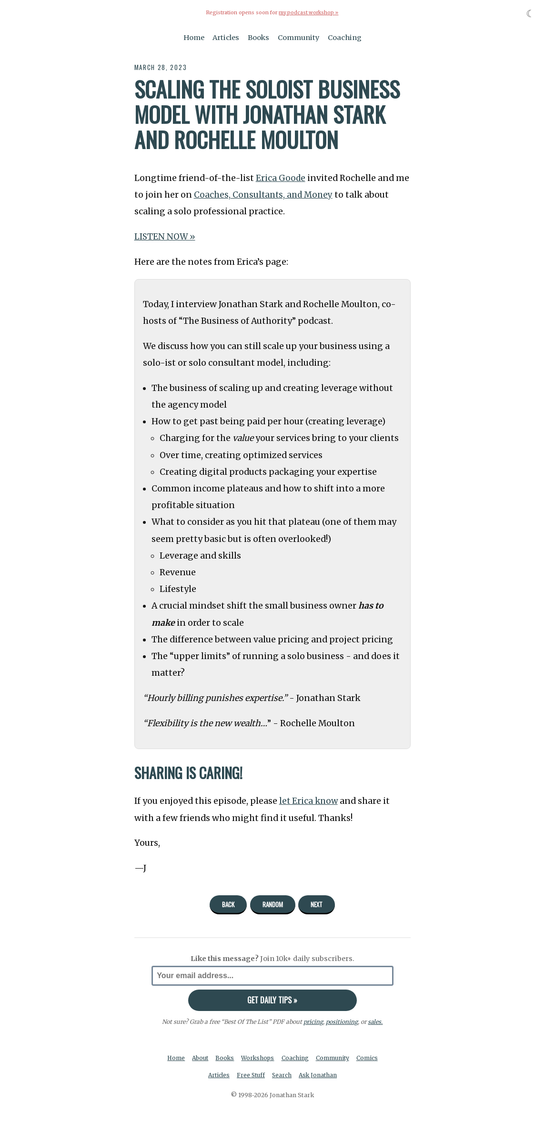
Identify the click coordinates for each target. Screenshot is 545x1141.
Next (317, 904)
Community (299, 37)
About (199, 1057)
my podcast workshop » (309, 13)
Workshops (258, 1057)
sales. (375, 1021)
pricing (313, 1021)
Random (272, 904)
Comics (369, 1057)
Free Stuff (250, 1075)
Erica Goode (281, 178)
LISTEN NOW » (165, 236)
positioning (342, 1021)
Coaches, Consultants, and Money (265, 195)
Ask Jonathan (319, 1075)
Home (193, 37)
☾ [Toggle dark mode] (530, 13)
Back (228, 904)
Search (282, 1075)
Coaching (345, 37)
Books (258, 37)
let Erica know (309, 801)
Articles (225, 37)
